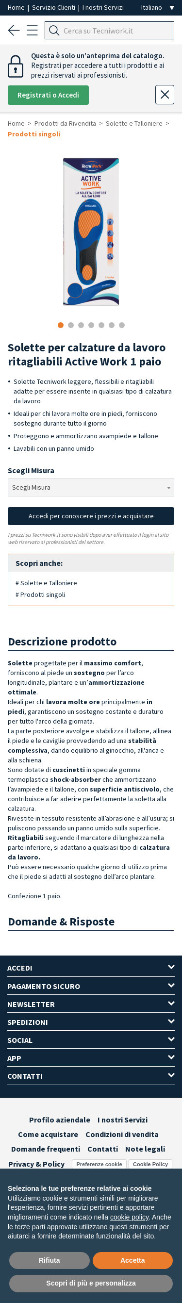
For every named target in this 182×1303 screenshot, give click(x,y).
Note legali (145, 1149)
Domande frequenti (45, 1149)
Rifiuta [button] (49, 1260)
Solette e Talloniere (134, 123)
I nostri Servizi (103, 7)
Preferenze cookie (99, 1164)
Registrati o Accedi (48, 94)
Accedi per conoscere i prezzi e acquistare (91, 515)
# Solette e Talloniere (46, 582)
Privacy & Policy (36, 1164)
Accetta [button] (132, 1260)
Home (17, 7)
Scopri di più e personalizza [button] (90, 1283)
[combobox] (91, 487)
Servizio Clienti (54, 7)
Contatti (102, 1149)
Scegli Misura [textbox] (31, 487)
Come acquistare (48, 1134)
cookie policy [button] (129, 1217)
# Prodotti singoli (40, 594)
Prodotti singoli (34, 134)
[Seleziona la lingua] (157, 7)
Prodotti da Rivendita (65, 123)
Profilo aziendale (59, 1119)
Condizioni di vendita (122, 1134)
